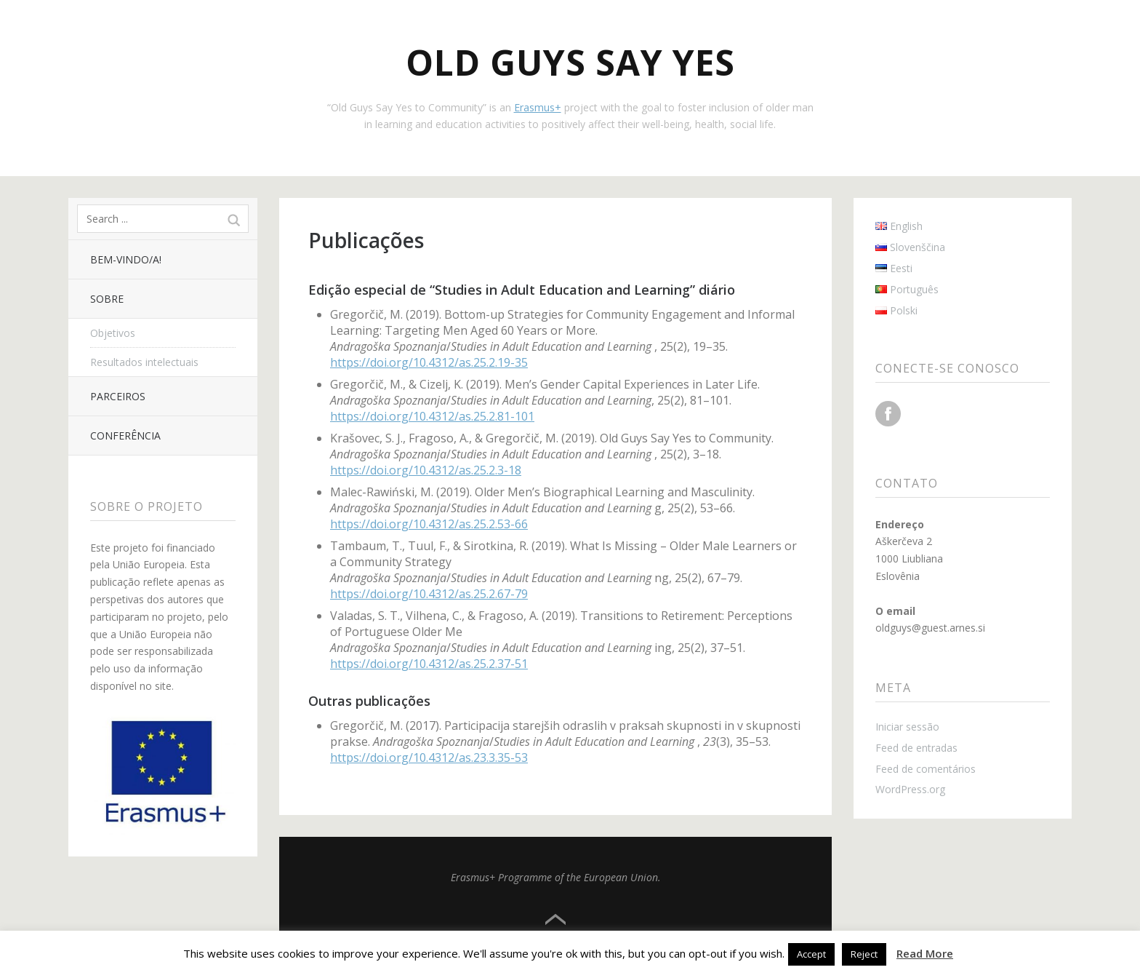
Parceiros (117, 396)
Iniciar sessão (907, 727)
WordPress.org (910, 789)
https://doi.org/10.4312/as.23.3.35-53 (429, 758)
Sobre (107, 299)
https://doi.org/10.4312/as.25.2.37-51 (429, 664)
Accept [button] (811, 954)
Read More (924, 953)
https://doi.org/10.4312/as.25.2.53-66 (429, 524)
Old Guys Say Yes (570, 62)
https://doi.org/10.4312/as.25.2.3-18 (425, 470)
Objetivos (112, 333)
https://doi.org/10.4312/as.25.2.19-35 (429, 362)
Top (555, 919)
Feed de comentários (925, 769)
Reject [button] (864, 954)
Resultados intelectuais (144, 362)
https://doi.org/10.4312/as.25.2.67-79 (429, 594)
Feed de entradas (916, 748)
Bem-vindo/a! (125, 259)
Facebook (888, 413)
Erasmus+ (537, 107)
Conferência (125, 435)
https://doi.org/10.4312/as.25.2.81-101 (432, 416)
